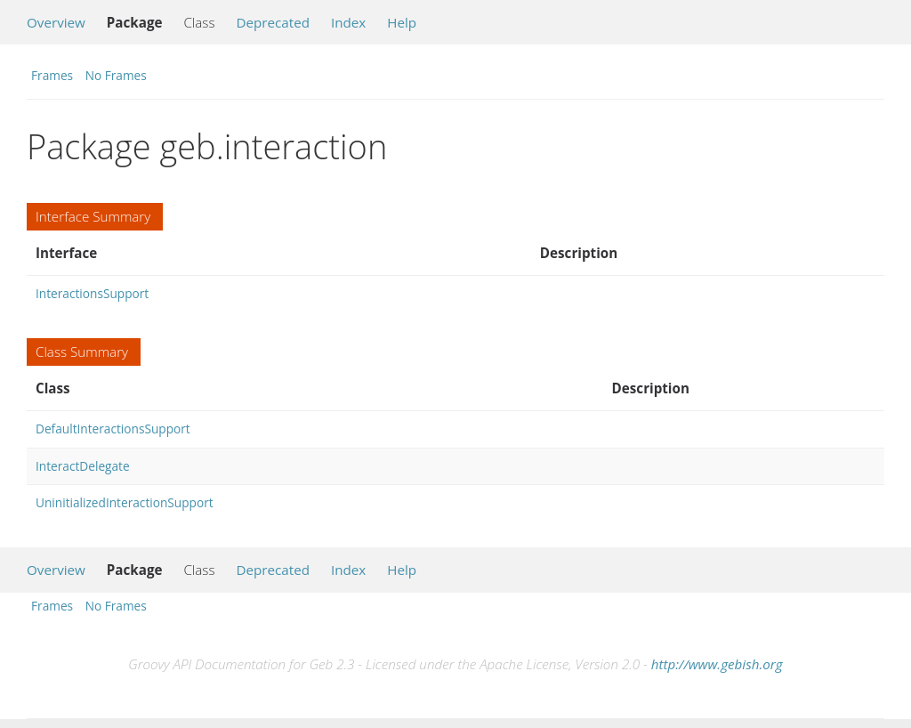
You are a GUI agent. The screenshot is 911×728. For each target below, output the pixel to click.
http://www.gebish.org (717, 664)
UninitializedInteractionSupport (125, 502)
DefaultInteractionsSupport (113, 428)
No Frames (116, 75)
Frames (52, 75)
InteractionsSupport (92, 293)
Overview (56, 22)
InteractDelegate (83, 465)
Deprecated (273, 22)
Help (401, 22)
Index (348, 22)
